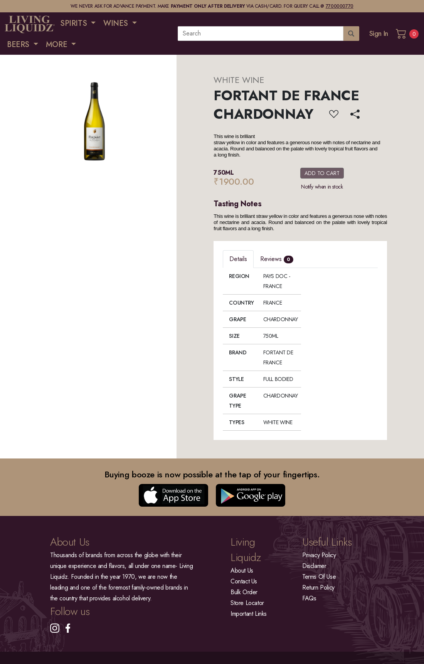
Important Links (249, 613)
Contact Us (244, 581)
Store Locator (247, 602)
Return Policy (318, 587)
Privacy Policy (319, 555)
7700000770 (339, 6)
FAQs (309, 598)
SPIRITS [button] (74, 23)
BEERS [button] (19, 44)
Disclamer (314, 565)
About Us (242, 570)
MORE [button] (57, 44)
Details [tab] (238, 258)
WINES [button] (116, 23)
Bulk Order (244, 592)
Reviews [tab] (276, 258)
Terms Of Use (319, 576)
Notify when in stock (322, 186)
